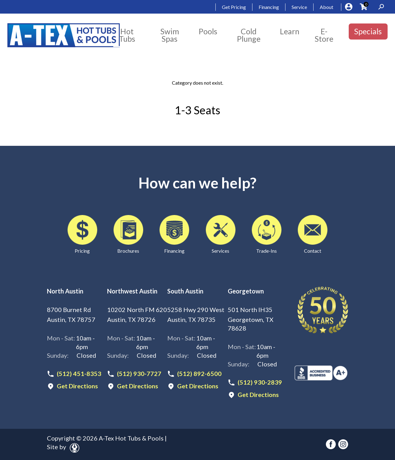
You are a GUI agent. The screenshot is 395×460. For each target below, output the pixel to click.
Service (299, 7)
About (326, 7)
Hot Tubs (127, 35)
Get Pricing (234, 7)
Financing (269, 7)
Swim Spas (169, 35)
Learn (289, 31)
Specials (368, 31)
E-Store (324, 35)
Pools (208, 31)
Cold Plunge (248, 35)
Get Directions (77, 386)
